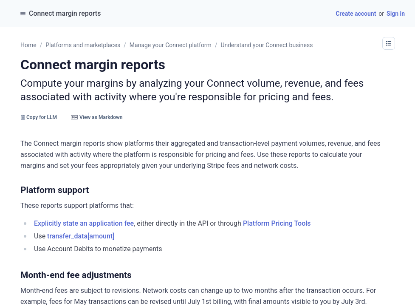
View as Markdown (96, 117)
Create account (356, 13)
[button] (389, 43)
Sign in (396, 13)
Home (28, 45)
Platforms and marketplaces (82, 45)
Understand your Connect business (266, 45)
